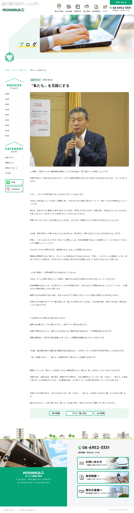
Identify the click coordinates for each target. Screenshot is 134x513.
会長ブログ (9, 157)
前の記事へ (57, 413)
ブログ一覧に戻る (79, 413)
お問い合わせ (121, 2)
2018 (7, 136)
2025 (7, 99)
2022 (7, 115)
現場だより (9, 163)
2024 (7, 104)
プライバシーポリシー (28, 510)
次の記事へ (101, 413)
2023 (7, 109)
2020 (7, 125)
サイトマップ (10, 510)
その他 (7, 173)
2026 (7, 94)
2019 (7, 130)
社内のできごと (11, 168)
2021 (7, 120)
